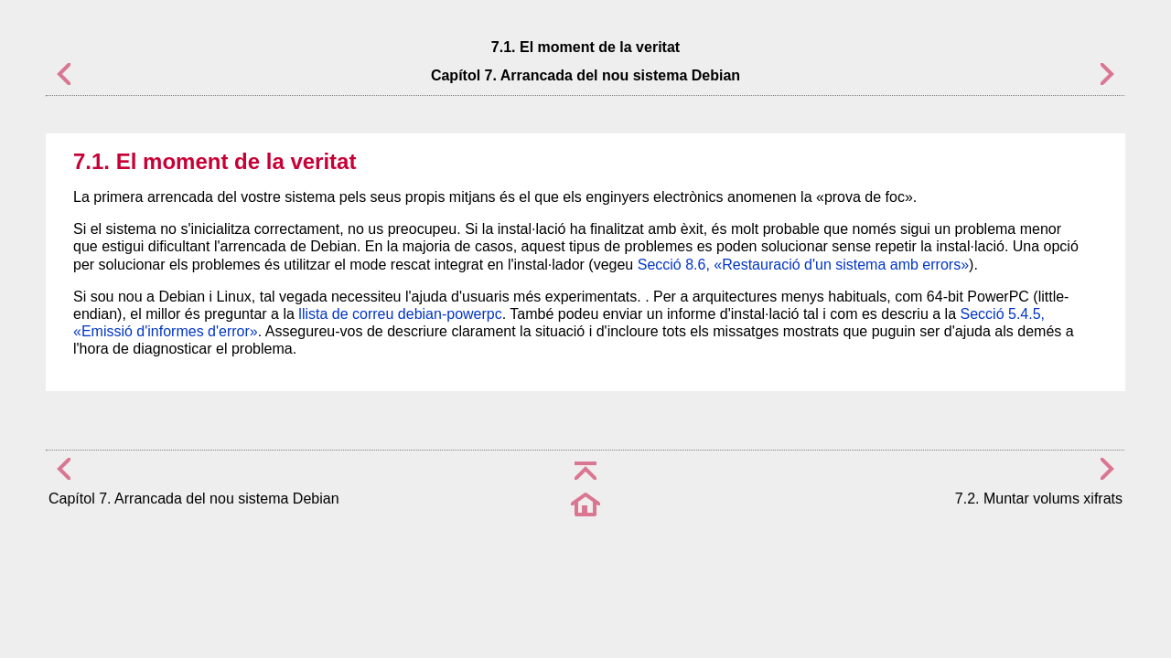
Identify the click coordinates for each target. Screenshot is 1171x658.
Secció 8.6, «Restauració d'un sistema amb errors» (803, 264)
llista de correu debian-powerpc (399, 314)
